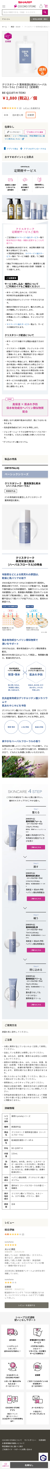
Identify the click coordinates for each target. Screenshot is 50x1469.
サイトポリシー (30, 1440)
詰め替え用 (17, 115)
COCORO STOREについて (12, 1440)
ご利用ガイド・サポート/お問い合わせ (17, 1449)
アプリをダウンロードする (33, 148)
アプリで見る (11, 148)
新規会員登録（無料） (40, 19)
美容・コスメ (16, 26)
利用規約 (42, 1440)
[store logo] (25, 6)
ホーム (4, 26)
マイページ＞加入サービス (27, 237)
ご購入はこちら (36, 847)
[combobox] (25, 12)
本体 (6, 115)
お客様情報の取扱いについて (13, 1443)
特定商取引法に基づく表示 (12, 1446)
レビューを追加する (31, 108)
